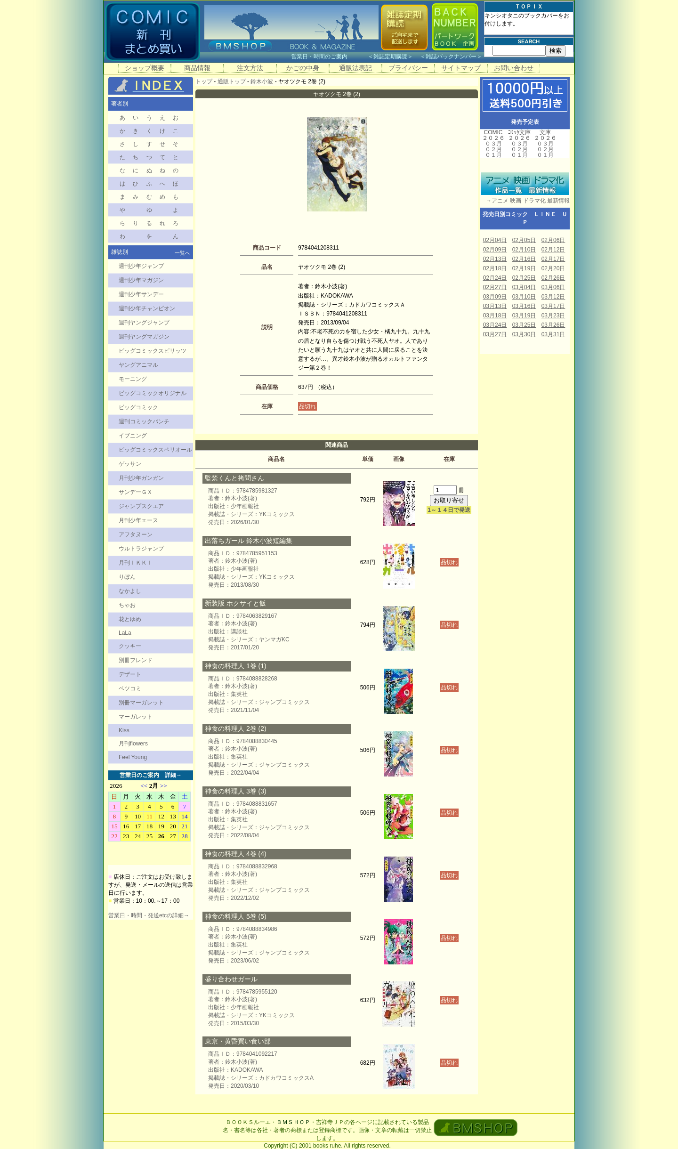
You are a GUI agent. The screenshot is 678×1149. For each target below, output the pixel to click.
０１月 (493, 155)
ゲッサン (130, 464)
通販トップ (232, 81)
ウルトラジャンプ (141, 548)
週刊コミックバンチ (144, 421)
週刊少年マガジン (141, 280)
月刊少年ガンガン (141, 478)
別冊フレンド (136, 660)
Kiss (124, 730)
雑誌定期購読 (390, 56)
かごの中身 (302, 68)
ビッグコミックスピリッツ (152, 351)
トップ (203, 81)
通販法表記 (355, 68)
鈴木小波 (261, 81)
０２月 (493, 149)
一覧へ (182, 253)
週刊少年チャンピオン (147, 308)
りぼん (127, 577)
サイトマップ (461, 68)
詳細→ (173, 775)
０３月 (493, 143)
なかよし (130, 591)
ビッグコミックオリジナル (152, 393)
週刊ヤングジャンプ (144, 322)
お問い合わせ (513, 68)
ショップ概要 (144, 68)
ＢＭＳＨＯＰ (293, 1122)
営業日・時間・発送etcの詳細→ (148, 915)
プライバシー (408, 68)
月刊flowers (133, 743)
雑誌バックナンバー (451, 56)
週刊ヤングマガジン (144, 336)
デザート (130, 674)
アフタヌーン (136, 534)
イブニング (133, 435)
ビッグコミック (138, 407)
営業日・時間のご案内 (328, 56)
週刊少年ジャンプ (141, 266)
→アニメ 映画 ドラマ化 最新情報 (525, 200)
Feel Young (133, 757)
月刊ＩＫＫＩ (136, 562)
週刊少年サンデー (141, 294)
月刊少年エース (138, 520)
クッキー (130, 646)
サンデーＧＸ (136, 492)
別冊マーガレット (141, 702)
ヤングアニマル (138, 365)
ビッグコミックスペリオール (155, 449)
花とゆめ (130, 619)
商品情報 (197, 68)
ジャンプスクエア (141, 506)
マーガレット (136, 716)
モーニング (133, 379)
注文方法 (250, 68)
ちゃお (127, 605)
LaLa (125, 633)
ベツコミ (130, 688)
